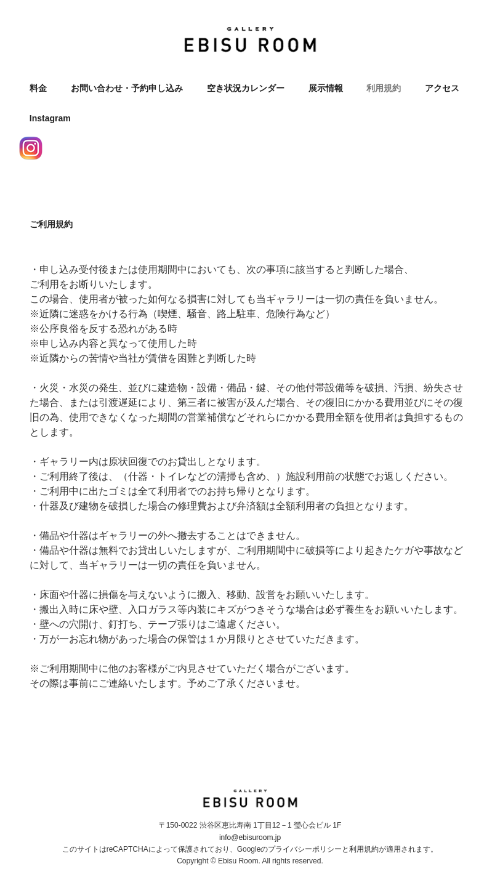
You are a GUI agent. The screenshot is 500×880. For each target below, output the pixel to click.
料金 (38, 88)
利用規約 (383, 88)
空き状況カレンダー (245, 88)
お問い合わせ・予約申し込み (127, 88)
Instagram (50, 118)
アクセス (442, 88)
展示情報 (325, 88)
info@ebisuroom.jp (250, 837)
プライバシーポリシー (305, 849)
